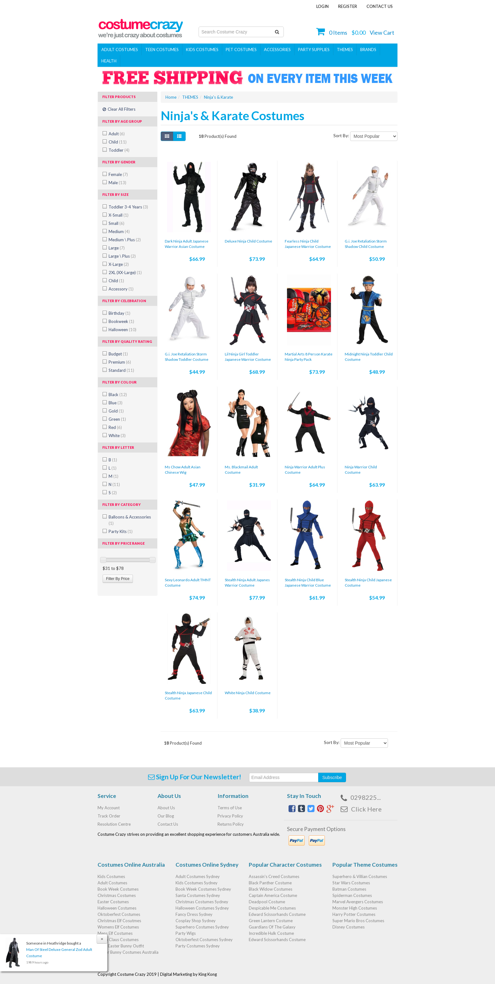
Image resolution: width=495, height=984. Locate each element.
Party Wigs (186, 933)
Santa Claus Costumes (118, 939)
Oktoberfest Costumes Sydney (204, 939)
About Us (166, 807)
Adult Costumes (119, 49)
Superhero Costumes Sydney (202, 926)
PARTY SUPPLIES (314, 49)
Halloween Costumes (117, 908)
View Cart (382, 32)
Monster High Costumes (354, 908)
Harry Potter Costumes (353, 914)
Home (170, 97)
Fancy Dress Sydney (194, 914)
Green (117, 419)
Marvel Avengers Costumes (357, 901)
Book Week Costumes (118, 889)
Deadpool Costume (267, 901)
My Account (109, 807)
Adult (117, 133)
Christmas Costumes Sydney (202, 901)
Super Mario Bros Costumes (358, 920)
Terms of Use (230, 807)
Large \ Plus (122, 256)
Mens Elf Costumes (115, 933)
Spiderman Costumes (352, 895)
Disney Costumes (348, 926)
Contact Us (380, 6)
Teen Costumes (162, 49)
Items (338, 32)
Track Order (109, 815)
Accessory (121, 288)
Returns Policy (231, 824)
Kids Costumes (202, 49)
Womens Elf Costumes (118, 926)
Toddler (119, 150)
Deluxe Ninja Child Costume (248, 241)
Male (117, 182)
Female (118, 174)
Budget (118, 353)
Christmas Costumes (117, 895)
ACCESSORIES (277, 49)
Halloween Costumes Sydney (202, 908)
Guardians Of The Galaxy (272, 926)
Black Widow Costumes (270, 889)
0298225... (365, 797)
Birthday (119, 313)
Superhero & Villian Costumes (359, 876)
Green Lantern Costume (271, 920)
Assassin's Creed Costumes (274, 876)
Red (115, 427)
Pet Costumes (241, 49)
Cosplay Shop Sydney (196, 920)
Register (347, 6)
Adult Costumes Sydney (198, 876)
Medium (119, 231)
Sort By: (341, 135)
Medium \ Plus (125, 239)
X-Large (119, 264)
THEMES (345, 49)
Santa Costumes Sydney (198, 895)
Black (118, 394)
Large (117, 247)
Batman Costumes (349, 889)
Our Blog (166, 815)
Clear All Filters (119, 109)
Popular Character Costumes (285, 864)
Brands (368, 49)
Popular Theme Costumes (364, 864)
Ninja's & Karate (218, 97)
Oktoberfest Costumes (119, 914)
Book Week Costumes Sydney (203, 889)
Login (322, 6)
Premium (120, 362)
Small (116, 223)
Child (118, 141)
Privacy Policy (230, 815)
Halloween (122, 329)
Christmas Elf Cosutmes (119, 920)
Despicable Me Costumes (272, 908)
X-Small (118, 215)
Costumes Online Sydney (207, 864)
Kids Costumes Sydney (197, 882)
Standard (121, 370)
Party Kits (121, 531)
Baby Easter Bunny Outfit (121, 945)
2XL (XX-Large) (125, 272)
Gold (116, 410)
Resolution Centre (114, 824)
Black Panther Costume (270, 882)
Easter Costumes (113, 901)
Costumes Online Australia (131, 864)
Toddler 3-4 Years (128, 206)
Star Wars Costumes (351, 882)
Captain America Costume (273, 895)
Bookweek (121, 321)
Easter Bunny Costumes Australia (128, 952)
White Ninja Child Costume (248, 692)
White (117, 435)
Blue (115, 402)
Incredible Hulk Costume (271, 933)
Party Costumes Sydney (198, 945)
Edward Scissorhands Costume (277, 914)
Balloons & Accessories (130, 520)
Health (108, 60)
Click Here (366, 809)
